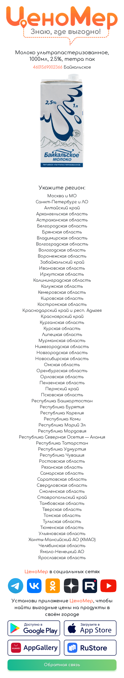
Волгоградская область (62, 244)
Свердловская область (62, 485)
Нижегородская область (62, 347)
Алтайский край (62, 208)
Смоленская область (62, 491)
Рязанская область (62, 467)
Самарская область (62, 473)
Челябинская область (62, 546)
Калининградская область (62, 280)
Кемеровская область (62, 292)
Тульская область (62, 521)
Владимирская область (62, 238)
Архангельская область (62, 214)
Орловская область (62, 377)
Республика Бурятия (62, 407)
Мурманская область (62, 340)
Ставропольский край (62, 497)
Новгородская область (62, 353)
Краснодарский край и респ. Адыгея (62, 310)
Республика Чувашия (62, 455)
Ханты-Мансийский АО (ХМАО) (62, 540)
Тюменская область (62, 527)
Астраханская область (62, 220)
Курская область (62, 328)
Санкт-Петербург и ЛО (62, 202)
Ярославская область (62, 558)
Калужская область (62, 286)
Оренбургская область (62, 371)
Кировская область (62, 298)
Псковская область (62, 395)
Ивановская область (62, 268)
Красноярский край (62, 316)
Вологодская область (62, 250)
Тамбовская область (62, 503)
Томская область (62, 515)
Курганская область (62, 322)
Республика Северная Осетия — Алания (62, 437)
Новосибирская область (62, 359)
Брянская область (62, 232)
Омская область (62, 365)
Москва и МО (62, 196)
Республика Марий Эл (62, 425)
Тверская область (62, 509)
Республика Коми (62, 419)
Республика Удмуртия (62, 449)
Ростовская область (62, 461)
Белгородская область (62, 226)
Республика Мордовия (62, 431)
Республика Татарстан (62, 443)
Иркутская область (62, 274)
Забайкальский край (62, 262)
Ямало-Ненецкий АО (62, 552)
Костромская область (62, 304)
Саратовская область (62, 479)
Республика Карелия (62, 413)
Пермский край (62, 389)
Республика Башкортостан (62, 401)
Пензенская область (62, 383)
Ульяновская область (62, 533)
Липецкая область (62, 334)
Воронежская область (62, 256)
